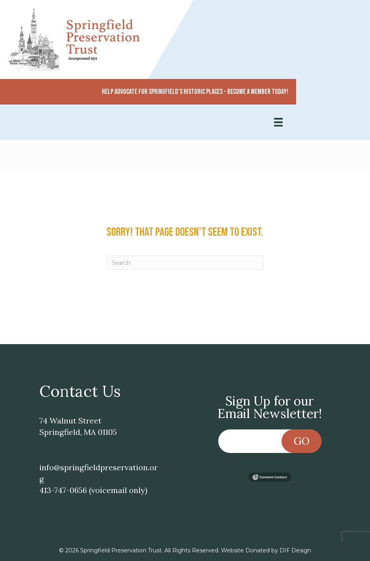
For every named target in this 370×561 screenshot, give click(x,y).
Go (301, 440)
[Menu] (278, 122)
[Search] (185, 263)
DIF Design (295, 550)
